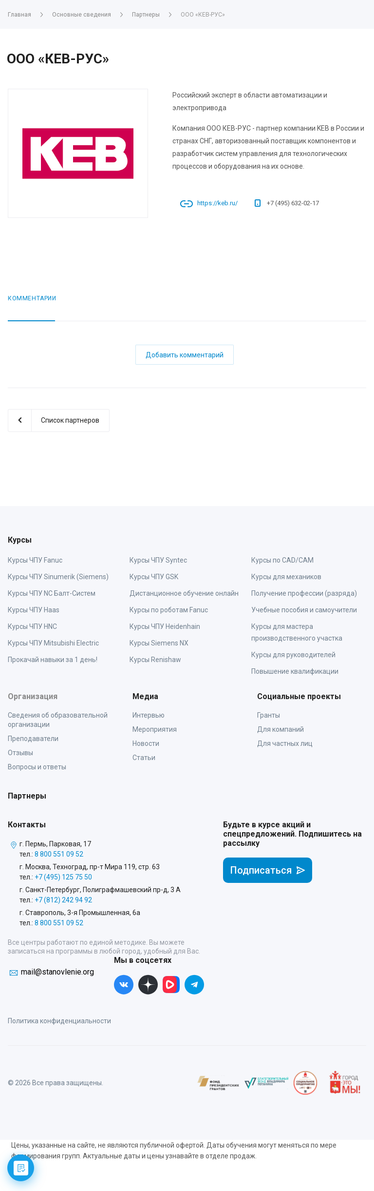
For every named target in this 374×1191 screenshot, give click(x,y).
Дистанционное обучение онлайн (184, 593)
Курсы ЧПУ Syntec (158, 560)
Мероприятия (154, 729)
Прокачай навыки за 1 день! (52, 660)
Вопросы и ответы (37, 767)
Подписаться (267, 870)
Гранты (268, 715)
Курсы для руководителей (293, 655)
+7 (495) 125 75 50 (63, 877)
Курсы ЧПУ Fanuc (35, 560)
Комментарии (32, 298)
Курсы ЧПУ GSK (154, 577)
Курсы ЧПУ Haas (33, 610)
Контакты (27, 824)
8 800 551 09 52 (59, 854)
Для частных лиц (285, 743)
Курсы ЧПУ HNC (32, 626)
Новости (145, 743)
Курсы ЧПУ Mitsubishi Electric (53, 643)
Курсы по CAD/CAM (282, 560)
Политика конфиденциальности (59, 1021)
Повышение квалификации (294, 671)
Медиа (145, 696)
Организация (32, 696)
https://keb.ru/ (217, 203)
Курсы (20, 540)
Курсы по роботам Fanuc (169, 610)
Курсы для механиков (286, 577)
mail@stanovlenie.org (57, 971)
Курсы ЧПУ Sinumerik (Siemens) (58, 577)
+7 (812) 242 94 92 (63, 900)
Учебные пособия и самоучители (304, 610)
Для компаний (280, 729)
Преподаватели (33, 738)
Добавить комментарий (185, 355)
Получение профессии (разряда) (304, 593)
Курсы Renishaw (155, 660)
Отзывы (20, 753)
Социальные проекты (299, 696)
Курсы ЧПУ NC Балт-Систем (51, 593)
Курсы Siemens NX (159, 643)
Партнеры (27, 796)
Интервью (148, 715)
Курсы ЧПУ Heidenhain (165, 626)
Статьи (143, 757)
